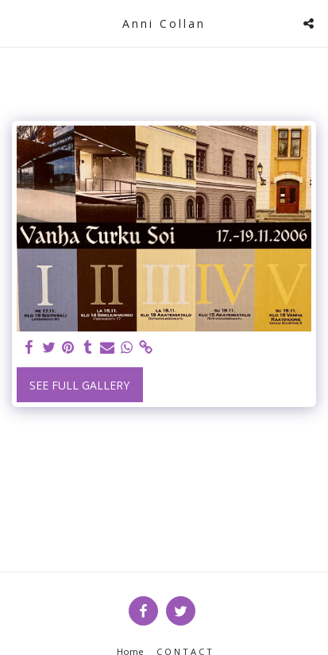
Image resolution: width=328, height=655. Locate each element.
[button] (17, 22)
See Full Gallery (79, 385)
